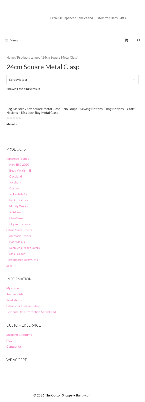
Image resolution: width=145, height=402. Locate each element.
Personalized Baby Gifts (22, 259)
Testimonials (14, 294)
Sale (9, 265)
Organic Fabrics (19, 224)
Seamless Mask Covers (24, 248)
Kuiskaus (15, 212)
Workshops (14, 300)
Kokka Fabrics (18, 194)
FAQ (9, 340)
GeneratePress (101, 395)
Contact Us (14, 346)
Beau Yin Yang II (20, 170)
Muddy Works (18, 206)
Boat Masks (17, 242)
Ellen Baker (16, 218)
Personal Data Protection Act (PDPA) (31, 312)
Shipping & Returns (19, 334)
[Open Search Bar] (138, 40)
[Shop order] (72, 79)
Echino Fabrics (18, 200)
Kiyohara (15, 182)
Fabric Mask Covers (19, 230)
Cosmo (14, 188)
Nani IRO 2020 (19, 164)
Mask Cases (17, 253)
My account (14, 288)
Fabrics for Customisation (23, 306)
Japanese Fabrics (17, 158)
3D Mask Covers (20, 236)
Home (10, 57)
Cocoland (15, 176)
